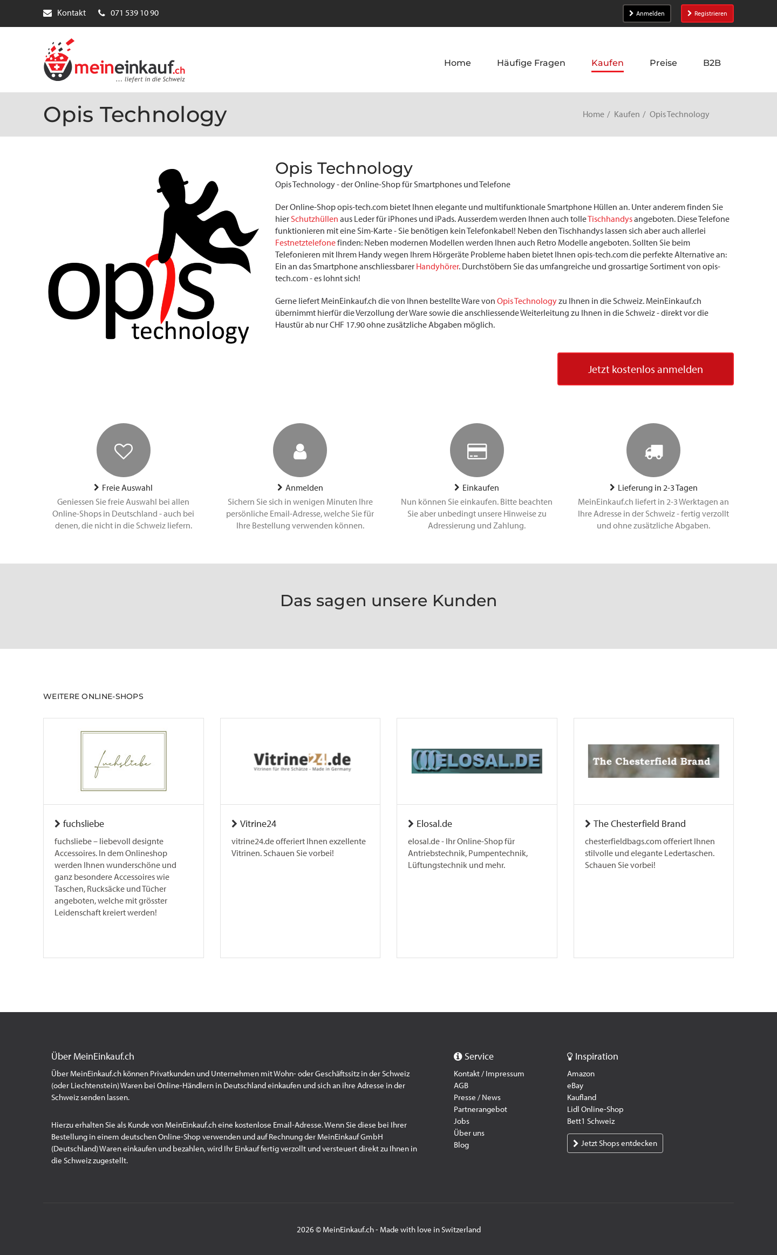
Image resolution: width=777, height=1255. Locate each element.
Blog (461, 1145)
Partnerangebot (480, 1109)
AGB (461, 1085)
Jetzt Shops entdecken (615, 1143)
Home (593, 114)
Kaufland (581, 1097)
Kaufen (627, 114)
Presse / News (477, 1097)
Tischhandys (610, 219)
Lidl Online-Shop (595, 1109)
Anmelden (647, 13)
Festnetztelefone (305, 243)
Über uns (469, 1133)
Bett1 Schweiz (591, 1121)
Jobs (461, 1121)
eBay (575, 1085)
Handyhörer (437, 266)
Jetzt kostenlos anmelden (645, 369)
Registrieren (707, 13)
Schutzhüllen (314, 219)
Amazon (581, 1073)
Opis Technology (527, 301)
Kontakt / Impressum (489, 1073)
